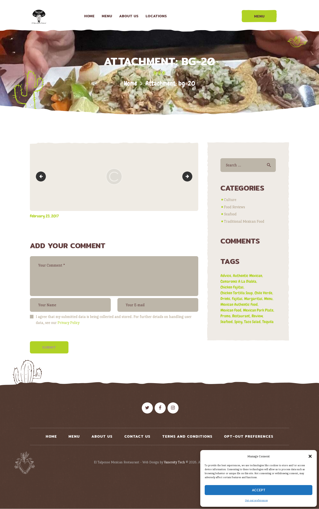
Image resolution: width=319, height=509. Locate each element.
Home (130, 83)
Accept (258, 490)
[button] (310, 456)
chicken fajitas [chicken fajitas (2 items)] (231, 287)
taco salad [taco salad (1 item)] (252, 321)
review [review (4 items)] (257, 315)
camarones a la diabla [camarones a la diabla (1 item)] (238, 281)
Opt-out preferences (256, 500)
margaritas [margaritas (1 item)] (253, 298)
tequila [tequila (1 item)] (268, 321)
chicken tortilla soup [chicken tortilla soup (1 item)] (236, 292)
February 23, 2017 (44, 215)
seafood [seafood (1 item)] (226, 321)
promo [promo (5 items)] (225, 315)
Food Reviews (234, 207)
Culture (230, 200)
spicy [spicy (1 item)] (238, 321)
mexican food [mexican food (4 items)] (230, 310)
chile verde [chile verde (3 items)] (263, 292)
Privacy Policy (69, 323)
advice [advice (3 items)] (225, 275)
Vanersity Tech (174, 462)
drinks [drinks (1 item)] (225, 298)
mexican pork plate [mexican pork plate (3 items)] (258, 310)
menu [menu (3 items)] (268, 298)
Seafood (230, 214)
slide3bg (42, 176)
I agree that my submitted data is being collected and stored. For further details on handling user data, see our (114, 320)
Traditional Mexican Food (244, 221)
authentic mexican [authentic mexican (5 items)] (247, 275)
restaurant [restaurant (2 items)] (241, 315)
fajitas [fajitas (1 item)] (237, 298)
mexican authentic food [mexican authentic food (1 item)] (239, 304)
